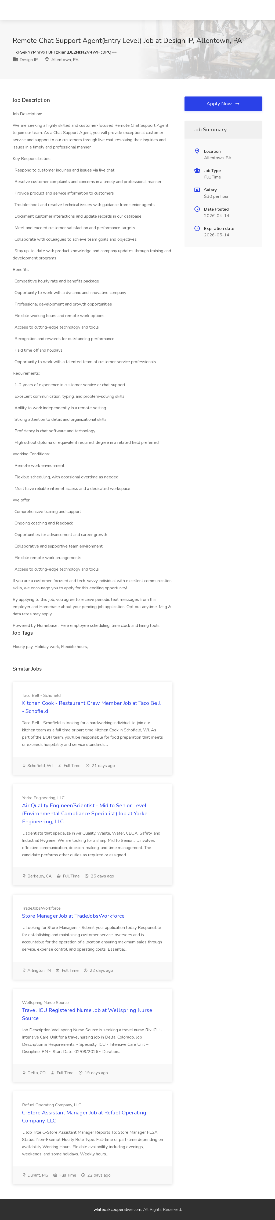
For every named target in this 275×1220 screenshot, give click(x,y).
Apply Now (223, 104)
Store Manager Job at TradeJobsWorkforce (73, 916)
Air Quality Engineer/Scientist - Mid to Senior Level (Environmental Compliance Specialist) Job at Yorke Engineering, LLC (84, 813)
